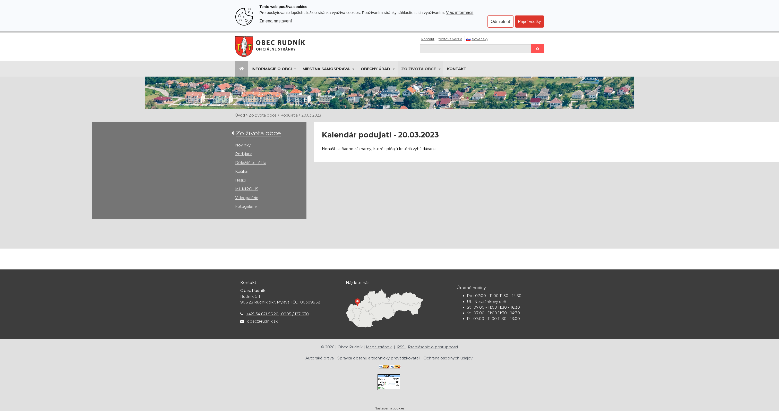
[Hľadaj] (475, 48)
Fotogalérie (246, 206)
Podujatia (289, 115)
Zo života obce (418, 69)
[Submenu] (295, 69)
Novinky (243, 145)
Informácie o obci (272, 69)
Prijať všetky (529, 21)
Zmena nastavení (276, 21)
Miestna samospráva (326, 69)
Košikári (242, 171)
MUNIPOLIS (246, 189)
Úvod (240, 115)
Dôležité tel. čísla (250, 162)
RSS (401, 347)
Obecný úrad (375, 69)
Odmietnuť (500, 21)
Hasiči (240, 180)
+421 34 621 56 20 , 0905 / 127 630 (277, 314)
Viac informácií (460, 12)
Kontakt (427, 39)
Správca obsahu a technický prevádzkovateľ (378, 358)
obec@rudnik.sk (262, 321)
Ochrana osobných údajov (448, 358)
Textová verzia (450, 39)
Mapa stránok (379, 347)
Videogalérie (246, 197)
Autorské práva (319, 358)
